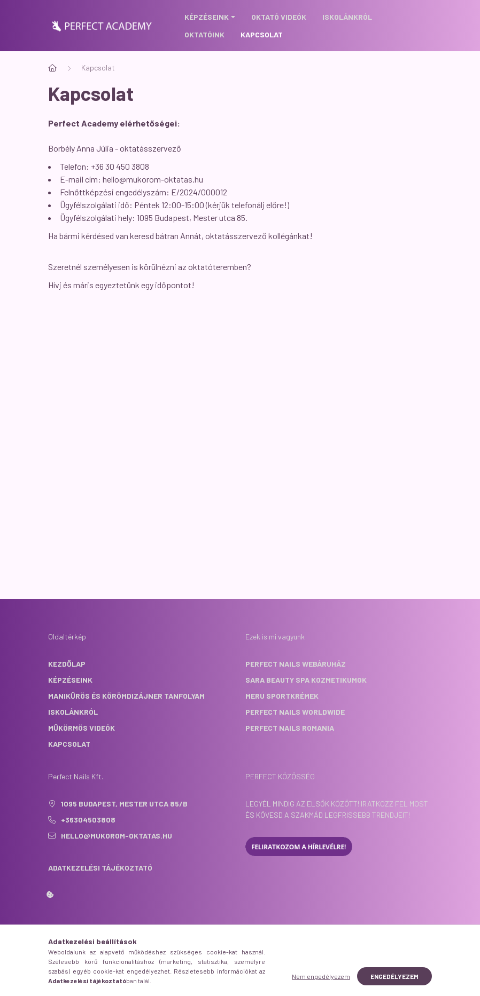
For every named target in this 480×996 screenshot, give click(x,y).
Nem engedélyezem (321, 976)
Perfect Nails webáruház (295, 663)
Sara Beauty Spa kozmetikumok (306, 679)
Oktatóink (204, 34)
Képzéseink (70, 679)
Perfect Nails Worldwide (295, 711)
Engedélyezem (394, 976)
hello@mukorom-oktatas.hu (153, 179)
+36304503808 (88, 819)
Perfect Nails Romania (289, 727)
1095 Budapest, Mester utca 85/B (124, 803)
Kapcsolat (262, 34)
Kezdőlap (67, 663)
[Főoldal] (52, 68)
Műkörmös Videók (81, 727)
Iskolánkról (347, 16)
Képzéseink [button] (206, 16)
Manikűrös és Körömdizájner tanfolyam (126, 695)
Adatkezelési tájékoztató (100, 867)
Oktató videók (278, 16)
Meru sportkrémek (282, 695)
